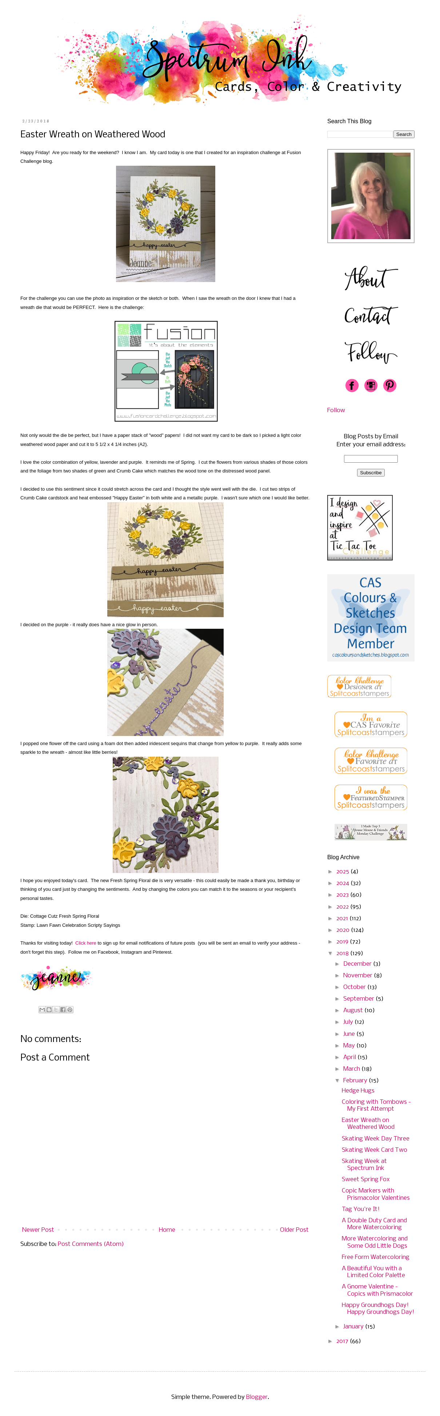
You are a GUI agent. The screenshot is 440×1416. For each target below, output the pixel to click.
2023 (343, 895)
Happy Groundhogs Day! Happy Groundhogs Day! (378, 1309)
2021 (342, 918)
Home (167, 1230)
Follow (336, 410)
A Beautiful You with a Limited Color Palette (373, 1272)
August (353, 1010)
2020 (343, 930)
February (356, 1080)
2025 (343, 871)
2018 (343, 953)
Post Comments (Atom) (91, 1244)
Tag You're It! (361, 1209)
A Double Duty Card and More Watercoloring (374, 1224)
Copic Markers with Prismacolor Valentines (376, 1194)
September (359, 998)
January (354, 1326)
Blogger (257, 1397)
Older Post (294, 1230)
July (349, 1022)
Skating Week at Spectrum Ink (364, 1165)
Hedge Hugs (358, 1090)
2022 (343, 907)
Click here (85, 943)
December (358, 964)
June (349, 1034)
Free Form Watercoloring (375, 1257)
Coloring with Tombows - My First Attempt (376, 1106)
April (350, 1057)
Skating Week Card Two (374, 1150)
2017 (343, 1341)
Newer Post (38, 1230)
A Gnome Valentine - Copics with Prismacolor (377, 1290)
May (349, 1045)
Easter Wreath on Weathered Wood (368, 1124)
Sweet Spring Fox (366, 1179)
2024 (343, 883)
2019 (343, 941)
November (358, 975)
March (352, 1069)
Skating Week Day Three (375, 1138)
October (355, 987)
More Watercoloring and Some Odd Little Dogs (375, 1242)
